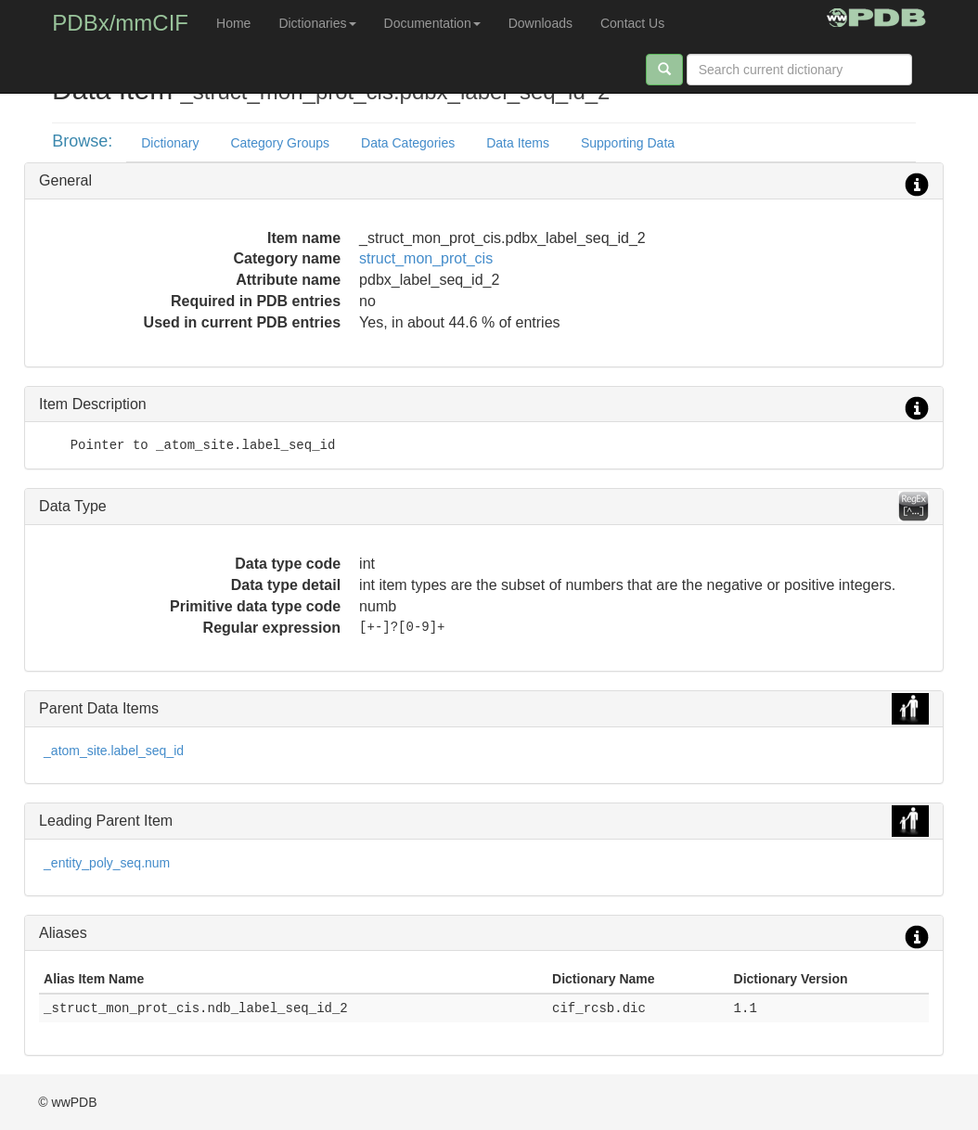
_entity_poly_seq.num (107, 862)
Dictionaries (316, 23)
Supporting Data (628, 142)
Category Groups (279, 142)
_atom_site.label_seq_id (114, 750)
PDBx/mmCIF (120, 22)
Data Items (517, 142)
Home (233, 23)
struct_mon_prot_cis (426, 258)
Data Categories (408, 142)
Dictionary (170, 142)
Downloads (540, 23)
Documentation (432, 23)
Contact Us (632, 23)
